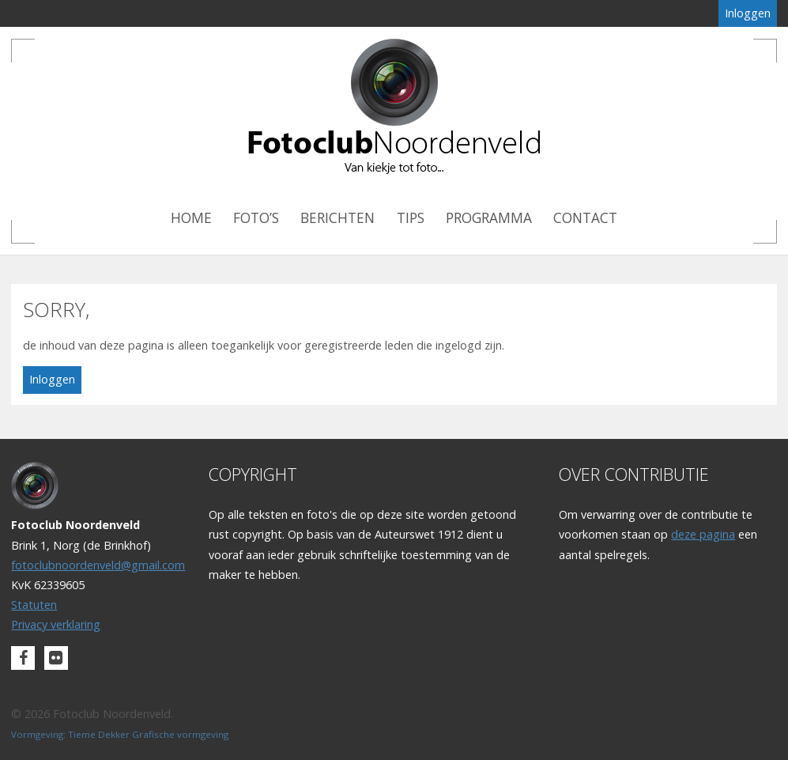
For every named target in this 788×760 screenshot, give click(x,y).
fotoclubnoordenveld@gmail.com (98, 565)
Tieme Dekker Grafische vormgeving (148, 734)
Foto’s (256, 218)
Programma (489, 218)
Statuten (34, 604)
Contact (585, 218)
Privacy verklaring (55, 624)
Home (191, 218)
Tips (410, 218)
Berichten (337, 218)
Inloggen (748, 13)
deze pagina (703, 534)
